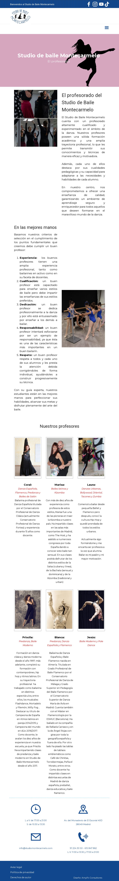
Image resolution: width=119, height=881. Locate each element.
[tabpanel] (38, 4)
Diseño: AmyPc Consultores (87, 878)
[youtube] (101, 4)
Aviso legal (16, 867)
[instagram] (95, 4)
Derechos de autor (20, 877)
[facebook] (89, 4)
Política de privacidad (22, 872)
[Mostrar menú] (107, 27)
